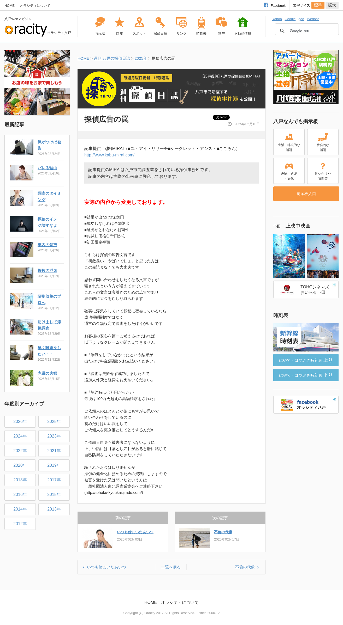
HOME (9, 6)
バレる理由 (47, 168)
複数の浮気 (47, 270)
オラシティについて (35, 6)
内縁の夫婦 (47, 373)
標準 (318, 5)
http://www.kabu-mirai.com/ (109, 155)
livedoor (313, 19)
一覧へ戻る (171, 567)
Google (290, 19)
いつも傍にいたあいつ (135, 532)
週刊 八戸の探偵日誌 (112, 58)
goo (301, 19)
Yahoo (277, 19)
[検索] (312, 31)
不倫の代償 (223, 532)
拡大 (332, 5)
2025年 (140, 58)
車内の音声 (47, 244)
